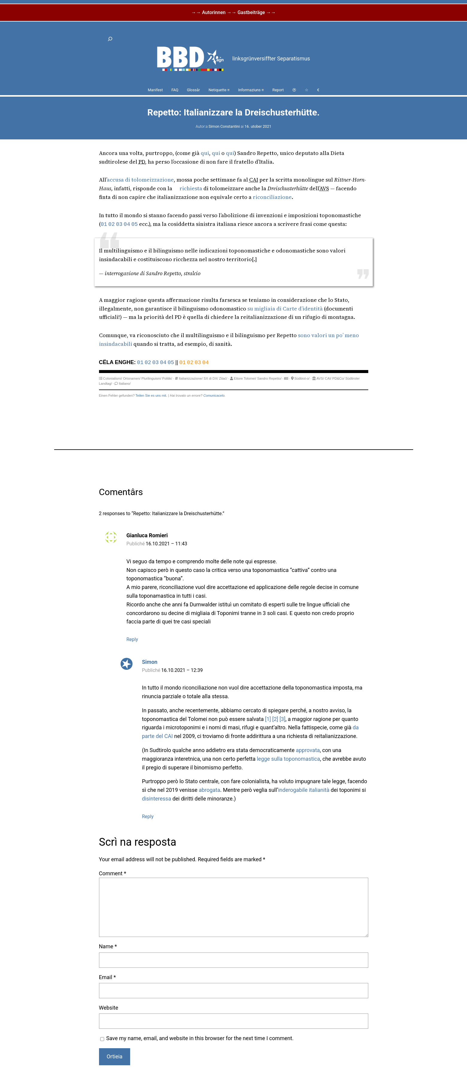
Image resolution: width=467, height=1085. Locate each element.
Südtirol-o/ (302, 378)
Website (108, 1008)
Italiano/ (125, 383)
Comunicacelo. (214, 395)
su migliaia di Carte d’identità (285, 308)
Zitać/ (223, 378)
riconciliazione (272, 197)
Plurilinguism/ (152, 378)
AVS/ (320, 378)
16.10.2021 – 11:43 (166, 544)
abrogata (209, 790)
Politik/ (167, 378)
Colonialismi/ (112, 378)
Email (107, 977)
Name (108, 946)
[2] (275, 719)
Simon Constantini (224, 126)
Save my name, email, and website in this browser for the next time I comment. (199, 1038)
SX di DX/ (210, 378)
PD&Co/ (338, 378)
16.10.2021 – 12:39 (182, 670)
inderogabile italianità (303, 790)
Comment (112, 873)
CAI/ (328, 378)
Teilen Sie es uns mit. (151, 395)
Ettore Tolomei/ (245, 378)
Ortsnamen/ (131, 378)
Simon (150, 662)
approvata (308, 750)
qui (205, 153)
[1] (268, 719)
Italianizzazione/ (191, 378)
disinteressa (156, 798)
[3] (282, 719)
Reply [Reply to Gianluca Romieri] (132, 639)
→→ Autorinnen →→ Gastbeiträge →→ (233, 12)
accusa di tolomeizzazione (140, 179)
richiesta (191, 188)
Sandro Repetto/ (269, 378)
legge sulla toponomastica (288, 759)
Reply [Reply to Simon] (148, 816)
